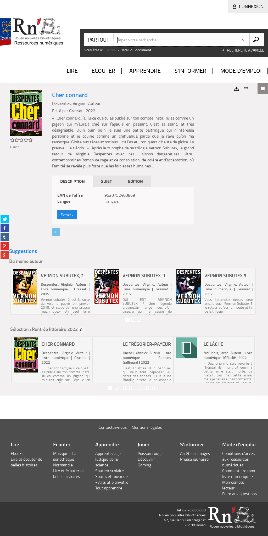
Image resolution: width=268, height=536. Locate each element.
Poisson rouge (150, 453)
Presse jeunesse (194, 459)
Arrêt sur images (195, 453)
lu (56, 232)
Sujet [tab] (106, 181)
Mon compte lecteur (233, 485)
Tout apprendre (108, 488)
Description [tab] (72, 181)
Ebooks (17, 453)
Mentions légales (147, 427)
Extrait (67, 214)
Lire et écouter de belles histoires (26, 462)
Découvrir (146, 459)
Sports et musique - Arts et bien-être (111, 479)
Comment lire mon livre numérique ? (238, 473)
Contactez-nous (113, 427)
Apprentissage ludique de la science (108, 459)
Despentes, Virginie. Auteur (76, 103)
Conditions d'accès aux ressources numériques (238, 459)
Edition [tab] (135, 181)
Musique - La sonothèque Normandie (64, 459)
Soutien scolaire (109, 470)
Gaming (144, 465)
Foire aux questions (239, 493)
